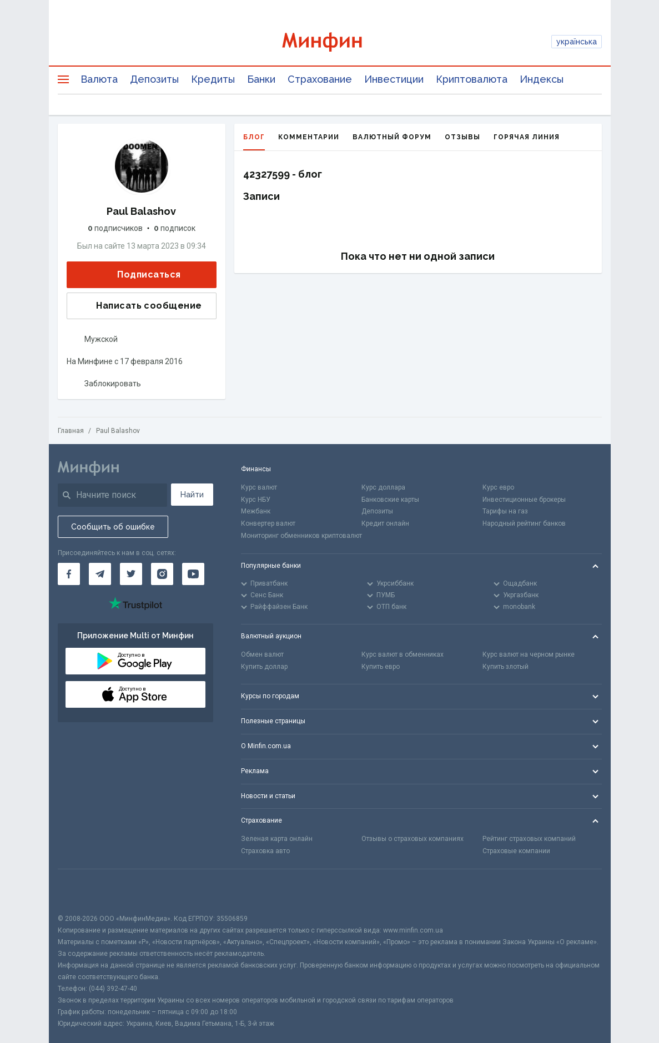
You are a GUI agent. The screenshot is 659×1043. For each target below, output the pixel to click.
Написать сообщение (140, 306)
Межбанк (255, 511)
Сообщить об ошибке (113, 526)
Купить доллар (264, 667)
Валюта (99, 79)
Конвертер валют (268, 523)
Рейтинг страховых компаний (529, 839)
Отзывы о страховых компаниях (412, 839)
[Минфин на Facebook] (69, 574)
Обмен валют (262, 654)
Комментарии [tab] (308, 137)
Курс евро (498, 487)
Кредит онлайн (385, 523)
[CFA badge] (82, 891)
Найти (192, 494)
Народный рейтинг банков (524, 523)
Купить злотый (505, 667)
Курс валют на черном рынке (528, 654)
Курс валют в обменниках (402, 654)
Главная (71, 431)
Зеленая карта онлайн (277, 839)
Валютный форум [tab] (392, 137)
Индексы (542, 79)
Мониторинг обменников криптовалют (301, 536)
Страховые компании (516, 851)
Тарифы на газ (505, 511)
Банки (261, 79)
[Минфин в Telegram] (100, 574)
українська (576, 41)
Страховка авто (265, 851)
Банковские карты (390, 499)
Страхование (320, 79)
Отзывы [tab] (462, 137)
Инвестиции (394, 79)
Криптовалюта (471, 79)
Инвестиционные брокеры (524, 499)
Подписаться (139, 275)
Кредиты (213, 79)
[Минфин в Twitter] (131, 574)
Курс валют (259, 487)
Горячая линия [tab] (527, 137)
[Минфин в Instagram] (162, 574)
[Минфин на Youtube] (193, 574)
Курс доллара (383, 487)
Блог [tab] (254, 141)
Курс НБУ (255, 499)
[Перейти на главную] (329, 42)
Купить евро (380, 667)
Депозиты (154, 79)
